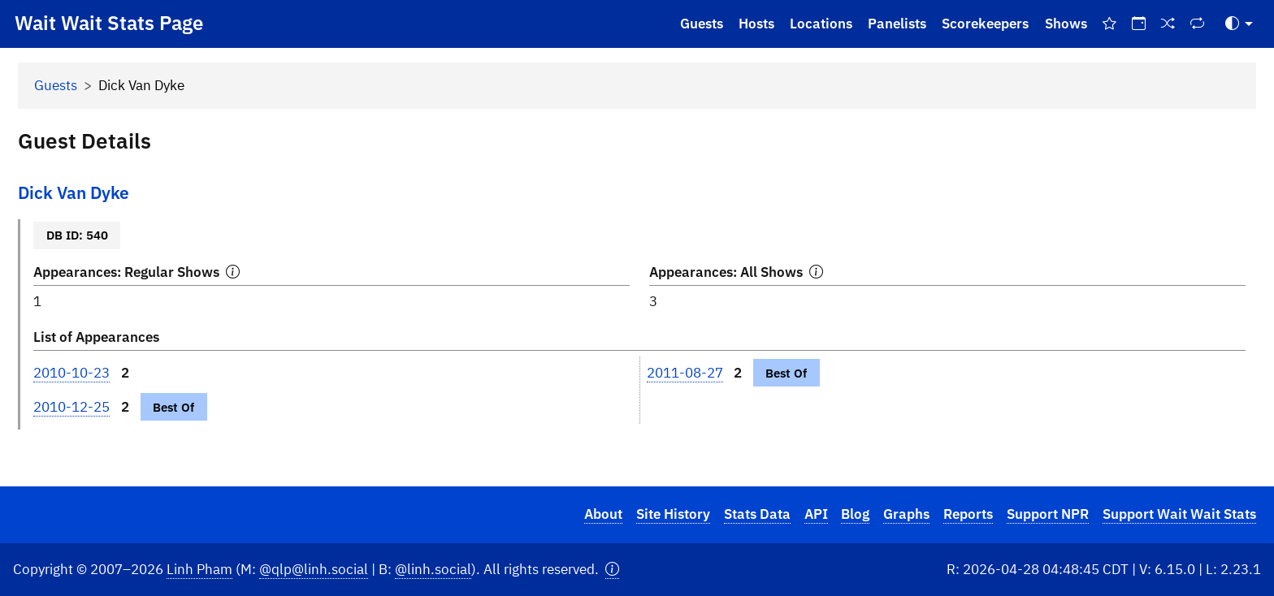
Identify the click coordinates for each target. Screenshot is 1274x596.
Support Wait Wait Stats (1179, 514)
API (816, 514)
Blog (855, 514)
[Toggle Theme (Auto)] (1239, 24)
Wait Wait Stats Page (109, 23)
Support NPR (1048, 514)
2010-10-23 (71, 373)
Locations (821, 23)
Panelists (897, 23)
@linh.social (433, 569)
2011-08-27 (685, 373)
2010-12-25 (71, 407)
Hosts (756, 23)
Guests (701, 23)
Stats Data (757, 514)
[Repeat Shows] (1197, 24)
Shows (1066, 23)
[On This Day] (1138, 24)
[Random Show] (1168, 24)
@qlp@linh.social (313, 569)
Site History (673, 514)
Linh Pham (199, 569)
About (603, 514)
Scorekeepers (985, 23)
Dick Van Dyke (73, 193)
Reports (968, 514)
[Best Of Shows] (1109, 24)
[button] (612, 569)
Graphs (906, 514)
